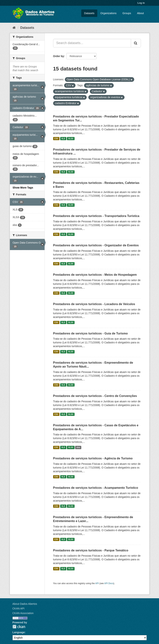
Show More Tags (23, 187)
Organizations (108, 13)
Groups (126, 13)
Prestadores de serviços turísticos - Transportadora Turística (96, 216)
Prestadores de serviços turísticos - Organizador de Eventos (96, 245)
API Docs (109, 583)
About (140, 13)
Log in (141, 2)
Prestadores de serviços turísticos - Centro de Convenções (95, 395)
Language (18, 632)
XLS (63, 138)
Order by (58, 56)
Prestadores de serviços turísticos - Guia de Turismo (90, 333)
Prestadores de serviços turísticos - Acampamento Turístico (95, 487)
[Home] (14, 28)
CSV (56, 138)
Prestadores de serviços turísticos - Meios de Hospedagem (95, 274)
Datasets (89, 13)
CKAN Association (23, 613)
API (97, 583)
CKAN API (18, 608)
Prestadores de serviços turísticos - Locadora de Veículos (94, 304)
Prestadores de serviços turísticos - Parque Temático (90, 550)
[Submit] (136, 43)
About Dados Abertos (24, 603)
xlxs (78, 447)
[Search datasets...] (92, 43)
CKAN (18, 627)
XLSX (70, 138)
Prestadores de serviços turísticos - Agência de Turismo (93, 458)
